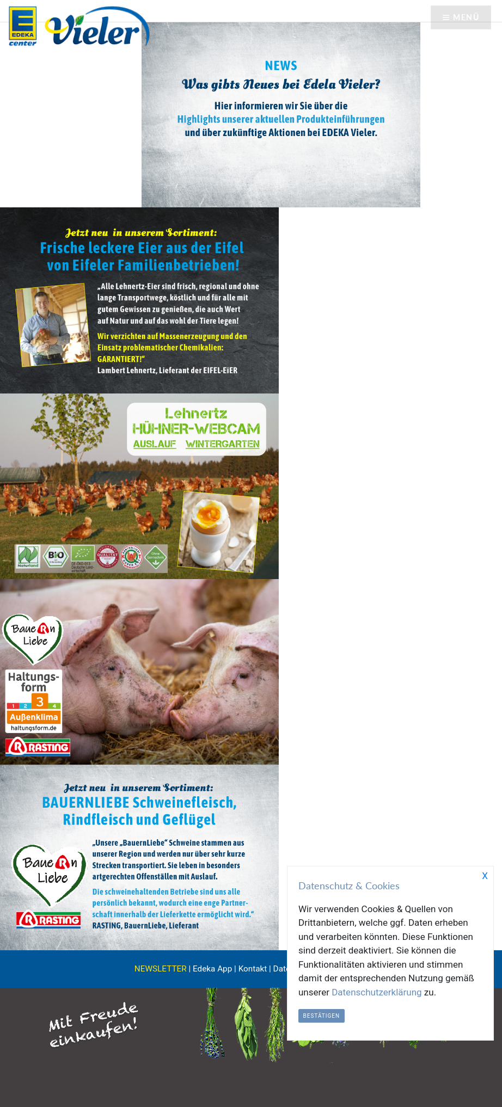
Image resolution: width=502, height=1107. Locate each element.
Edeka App (212, 969)
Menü (466, 17)
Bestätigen (321, 1016)
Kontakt (252, 969)
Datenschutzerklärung (376, 992)
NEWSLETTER (160, 969)
